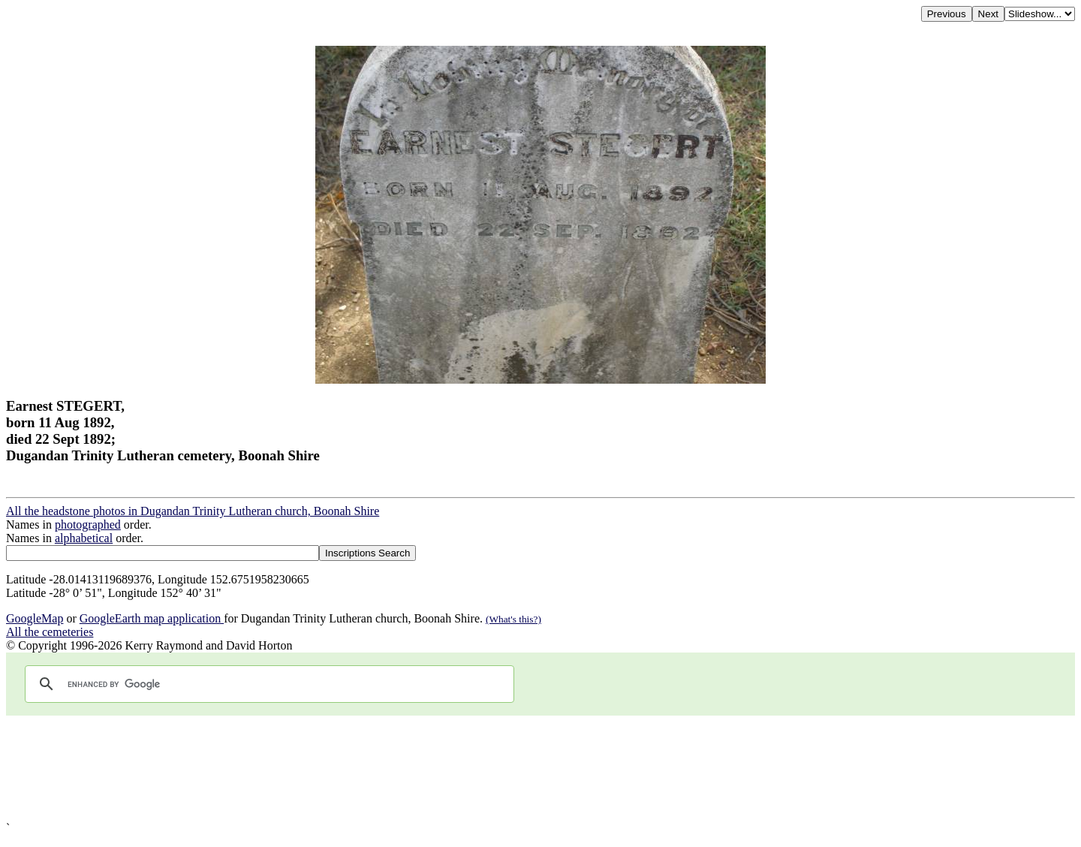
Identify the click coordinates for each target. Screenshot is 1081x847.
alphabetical (84, 538)
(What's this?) (513, 619)
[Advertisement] (456, 768)
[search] (267, 684)
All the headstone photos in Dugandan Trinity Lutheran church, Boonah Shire (192, 511)
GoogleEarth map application (152, 618)
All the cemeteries (49, 631)
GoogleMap (34, 618)
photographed (88, 524)
